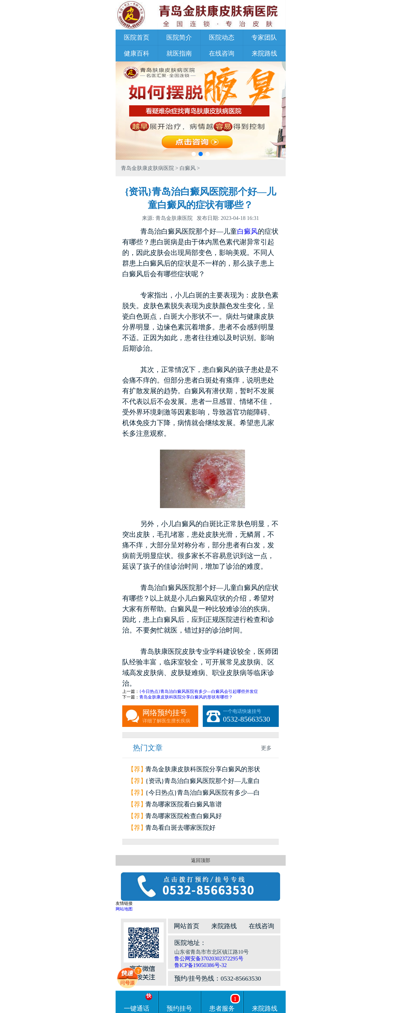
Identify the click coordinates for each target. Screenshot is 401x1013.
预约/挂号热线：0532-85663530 (217, 978)
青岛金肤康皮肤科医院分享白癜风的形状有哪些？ (186, 697)
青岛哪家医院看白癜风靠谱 (183, 804)
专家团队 (264, 37)
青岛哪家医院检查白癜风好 (183, 816)
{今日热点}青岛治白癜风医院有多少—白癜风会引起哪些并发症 (198, 691)
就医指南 (179, 53)
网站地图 (124, 909)
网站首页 (186, 926)
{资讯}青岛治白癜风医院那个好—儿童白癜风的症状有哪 (202, 782)
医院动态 (221, 37)
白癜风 (188, 168)
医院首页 (136, 37)
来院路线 (264, 53)
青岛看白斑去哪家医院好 (180, 827)
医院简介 (179, 37)
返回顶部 (200, 860)
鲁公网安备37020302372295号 (208, 958)
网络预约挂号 (170, 716)
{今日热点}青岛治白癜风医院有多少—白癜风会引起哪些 (202, 793)
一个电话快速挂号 (251, 716)
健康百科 (136, 53)
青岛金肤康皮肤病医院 (147, 168)
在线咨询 (221, 53)
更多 (266, 748)
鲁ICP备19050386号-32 (200, 965)
